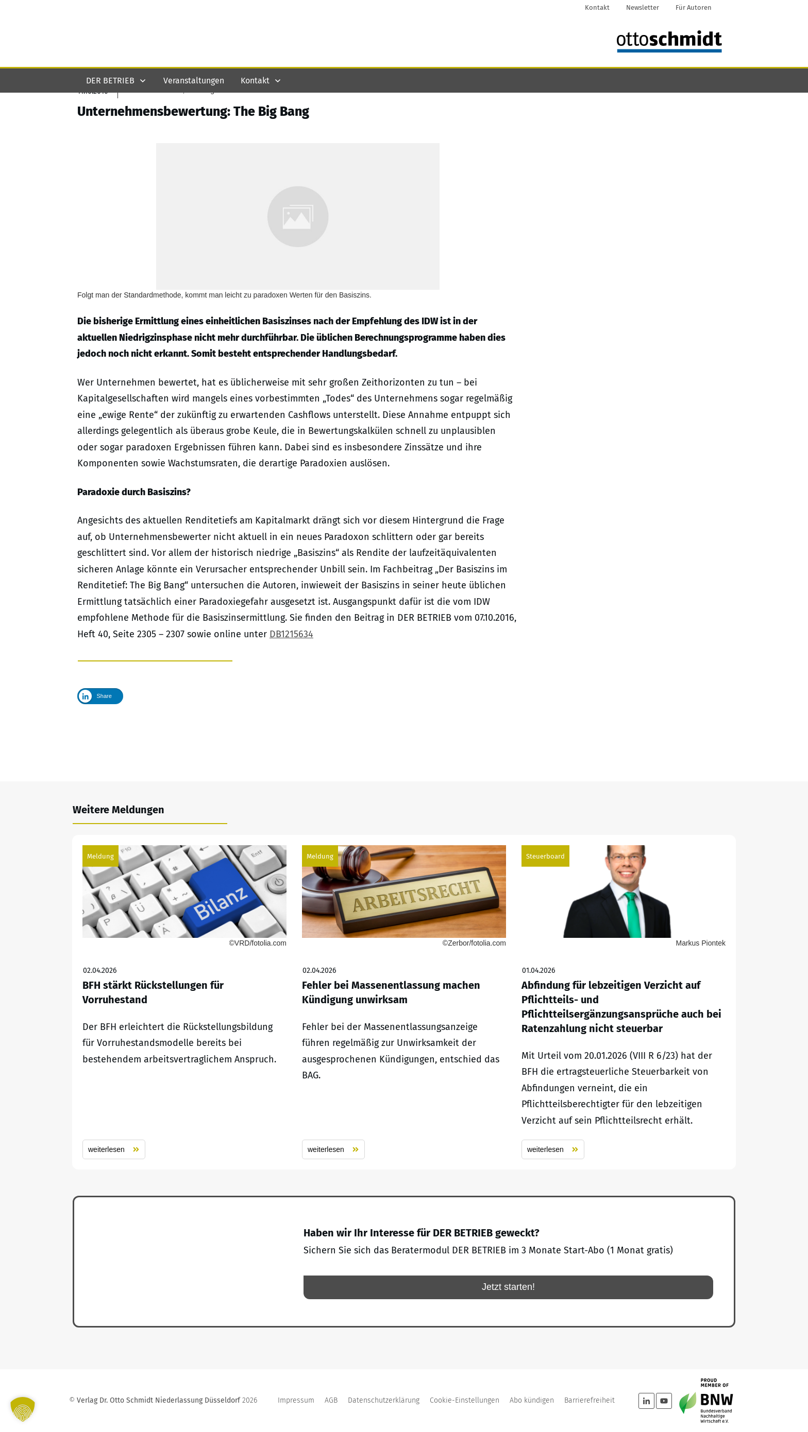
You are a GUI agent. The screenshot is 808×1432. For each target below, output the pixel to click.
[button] (22, 1409)
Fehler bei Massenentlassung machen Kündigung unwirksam (404, 1003)
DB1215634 (291, 688)
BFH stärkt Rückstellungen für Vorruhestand (184, 1003)
